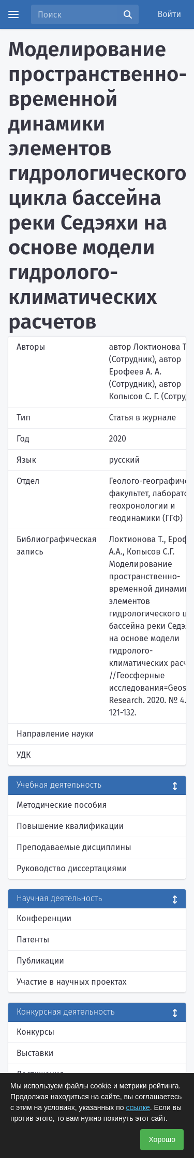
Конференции (44, 918)
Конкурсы (35, 1032)
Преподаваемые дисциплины (74, 847)
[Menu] (13, 14)
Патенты (33, 939)
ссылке (138, 1107)
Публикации (40, 961)
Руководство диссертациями (72, 868)
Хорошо (161, 1139)
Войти (170, 14)
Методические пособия (62, 805)
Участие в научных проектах (72, 982)
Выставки (35, 1053)
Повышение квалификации (70, 826)
